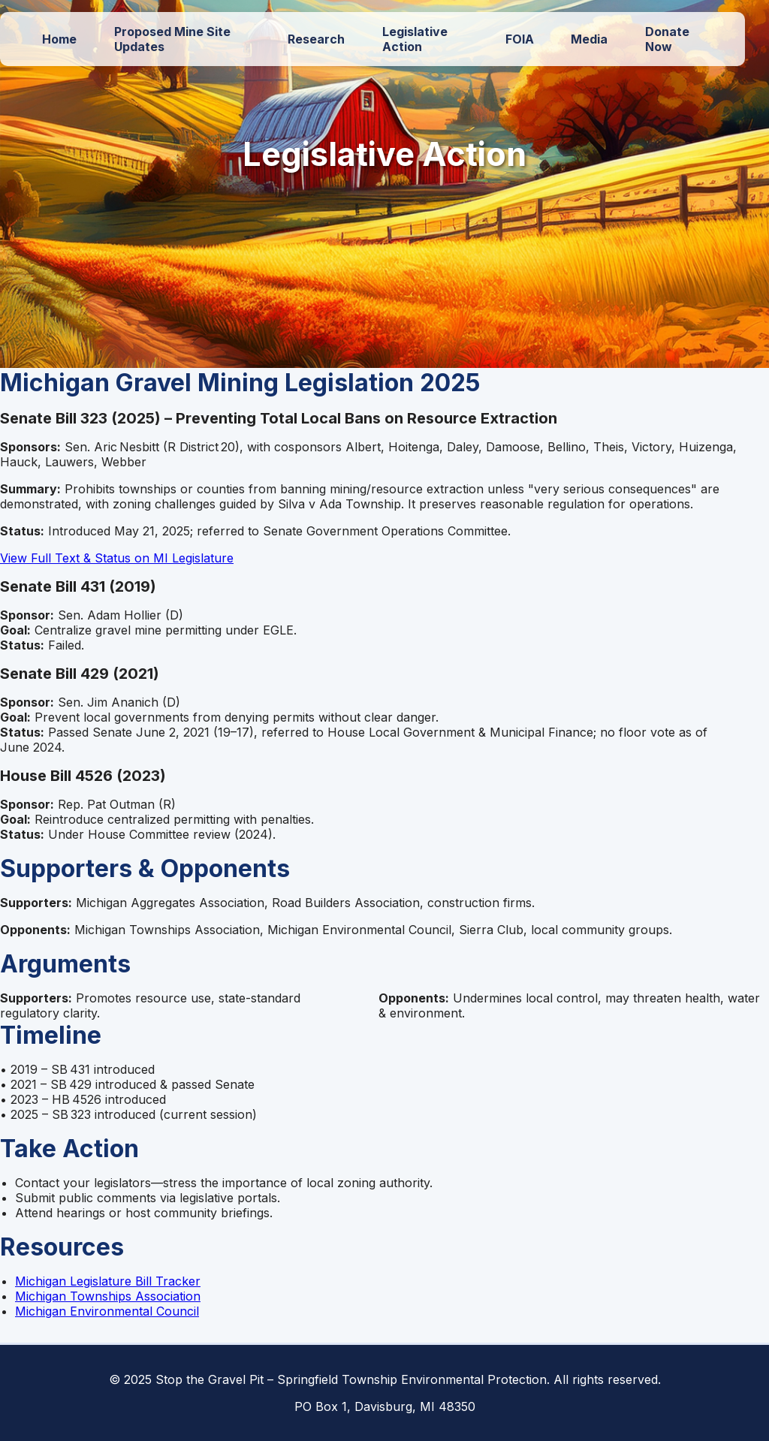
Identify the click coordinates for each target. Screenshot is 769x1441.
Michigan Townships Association (108, 1296)
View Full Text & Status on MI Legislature (117, 557)
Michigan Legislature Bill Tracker (108, 1281)
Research (316, 39)
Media (589, 39)
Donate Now (667, 39)
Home (59, 39)
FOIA (519, 39)
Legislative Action (415, 39)
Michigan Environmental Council (107, 1311)
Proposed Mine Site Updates (172, 39)
